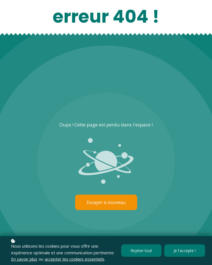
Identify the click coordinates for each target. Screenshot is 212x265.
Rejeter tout (141, 251)
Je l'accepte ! (185, 251)
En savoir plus (24, 259)
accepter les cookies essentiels (74, 259)
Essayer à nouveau (106, 202)
